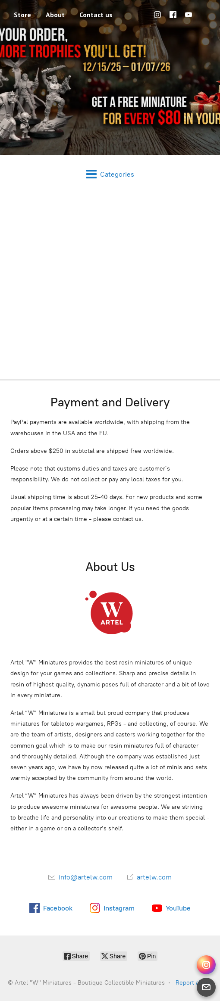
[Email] (206, 987)
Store (22, 14)
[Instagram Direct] (206, 964)
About (55, 14)
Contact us (96, 14)
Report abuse (194, 982)
